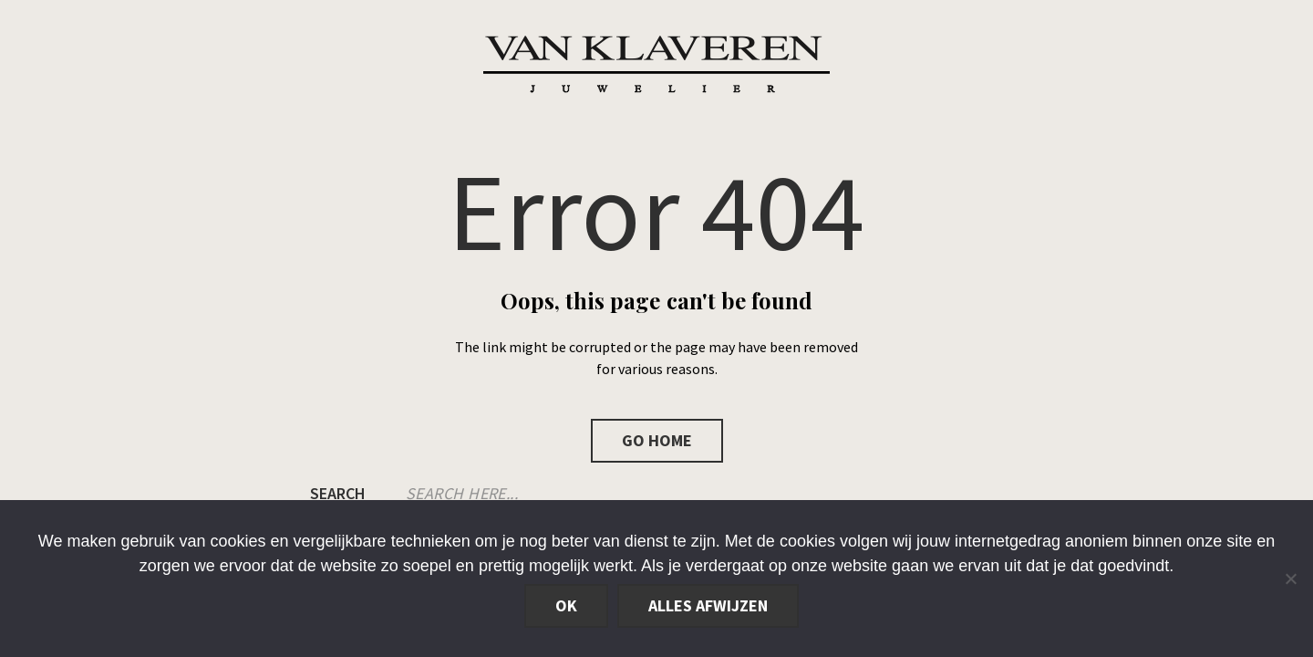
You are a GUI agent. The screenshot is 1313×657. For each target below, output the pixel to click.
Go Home (657, 440)
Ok (566, 605)
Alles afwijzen (708, 605)
